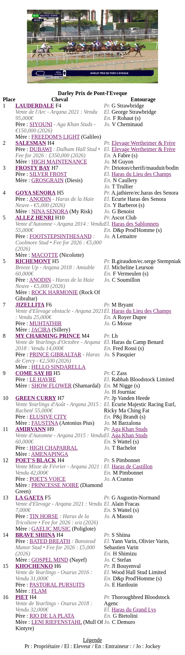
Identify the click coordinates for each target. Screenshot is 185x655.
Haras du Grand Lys (134, 609)
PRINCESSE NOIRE (55, 485)
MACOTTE (44, 255)
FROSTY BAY (32, 168)
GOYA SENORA (35, 193)
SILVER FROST (48, 174)
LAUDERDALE (34, 106)
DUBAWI (40, 149)
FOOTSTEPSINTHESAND (60, 236)
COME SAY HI (33, 373)
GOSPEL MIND (49, 560)
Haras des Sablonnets (135, 224)
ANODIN (40, 199)
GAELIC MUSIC (51, 529)
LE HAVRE (42, 379)
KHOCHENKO (34, 566)
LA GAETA (29, 497)
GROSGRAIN (47, 180)
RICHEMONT (32, 261)
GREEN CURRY (35, 398)
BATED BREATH (49, 541)
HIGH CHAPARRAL (53, 448)
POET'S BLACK (35, 460)
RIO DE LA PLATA (51, 616)
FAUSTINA (44, 423)
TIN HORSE (43, 516)
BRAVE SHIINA (35, 535)
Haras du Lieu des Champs (141, 174)
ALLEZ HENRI (34, 218)
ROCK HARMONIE (54, 292)
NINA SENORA (49, 211)
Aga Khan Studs (129, 429)
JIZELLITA (29, 305)
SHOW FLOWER (51, 386)
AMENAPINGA (49, 454)
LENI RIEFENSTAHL (56, 622)
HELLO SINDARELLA (58, 367)
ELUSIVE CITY (48, 417)
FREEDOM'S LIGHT (55, 137)
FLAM (39, 591)
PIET (21, 597)
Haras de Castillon (132, 466)
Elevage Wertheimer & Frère (144, 143)
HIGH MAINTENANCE (59, 162)
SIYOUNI (40, 124)
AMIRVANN (30, 429)
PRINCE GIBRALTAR (55, 354)
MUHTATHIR (45, 323)
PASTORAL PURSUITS (57, 585)
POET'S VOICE (47, 479)
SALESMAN (30, 143)
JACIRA (40, 330)
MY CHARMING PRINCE (47, 336)
